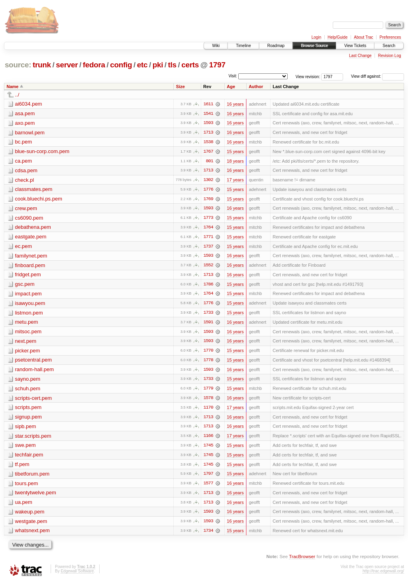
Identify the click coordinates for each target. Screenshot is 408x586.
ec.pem (23, 247)
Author (256, 86)
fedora (94, 65)
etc (142, 65)
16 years (235, 104)
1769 (208, 200)
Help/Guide (337, 37)
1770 (208, 353)
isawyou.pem (30, 305)
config (121, 65)
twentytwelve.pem (35, 496)
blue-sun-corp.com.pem (42, 152)
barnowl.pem (30, 133)
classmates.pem (34, 190)
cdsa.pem (26, 171)
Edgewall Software (77, 575)
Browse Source (314, 45)
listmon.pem (29, 314)
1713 (208, 133)
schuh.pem (28, 391)
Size (180, 86)
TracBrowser (302, 560)
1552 (208, 267)
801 (209, 161)
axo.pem (25, 123)
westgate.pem (31, 525)
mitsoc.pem (28, 333)
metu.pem (26, 324)
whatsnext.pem (32, 534)
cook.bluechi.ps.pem (39, 200)
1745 (208, 448)
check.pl (24, 180)
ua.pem (23, 506)
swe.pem (25, 448)
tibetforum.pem (32, 477)
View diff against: (377, 76)
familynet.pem (31, 257)
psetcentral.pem (33, 362)
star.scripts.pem (33, 439)
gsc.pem (25, 286)
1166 (208, 439)
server (67, 65)
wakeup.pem (30, 515)
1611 (208, 104)
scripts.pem (28, 410)
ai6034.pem (28, 104)
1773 (208, 219)
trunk (42, 65)
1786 (208, 286)
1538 (208, 142)
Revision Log (389, 55)
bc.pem (23, 142)
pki (158, 65)
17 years (235, 180)
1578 (208, 400)
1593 (208, 123)
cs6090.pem (29, 219)
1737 (208, 247)
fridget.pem (28, 276)
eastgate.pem (31, 238)
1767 (208, 152)
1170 (208, 410)
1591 (208, 324)
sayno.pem (28, 381)
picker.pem (27, 353)
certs (190, 65)
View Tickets (355, 45)
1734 (208, 534)
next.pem (25, 343)
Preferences (390, 37)
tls (172, 65)
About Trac (363, 37)
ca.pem (23, 161)
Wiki (216, 45)
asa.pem (25, 113)
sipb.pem (25, 429)
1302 (208, 180)
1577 (208, 487)
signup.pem (28, 420)
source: (18, 65)
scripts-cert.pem (33, 400)
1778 (208, 362)
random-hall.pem (34, 372)
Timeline (243, 45)
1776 (208, 190)
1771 (208, 238)
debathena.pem (33, 228)
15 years (235, 151)
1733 (208, 314)
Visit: (232, 76)
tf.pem (22, 467)
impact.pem (28, 295)
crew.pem (26, 209)
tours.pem (26, 487)
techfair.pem (29, 458)
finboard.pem (30, 266)
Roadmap (275, 45)
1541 (208, 113)
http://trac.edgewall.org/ (383, 575)
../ (17, 95)
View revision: (308, 76)
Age (231, 86)
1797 (217, 65)
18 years (235, 161)
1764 (208, 228)
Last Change (360, 55)
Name (13, 86)
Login (316, 37)
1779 (208, 391)
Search (388, 45)
